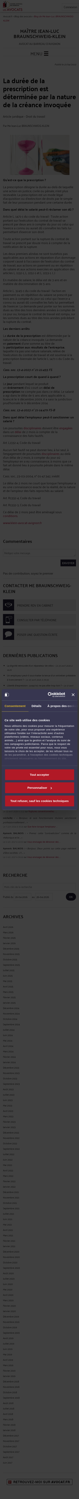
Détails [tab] (36, 705)
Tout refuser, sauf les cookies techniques (39, 800)
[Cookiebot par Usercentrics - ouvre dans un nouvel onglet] (49, 694)
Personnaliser (39, 787)
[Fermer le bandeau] (73, 694)
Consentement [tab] (15, 705)
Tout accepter (39, 774)
